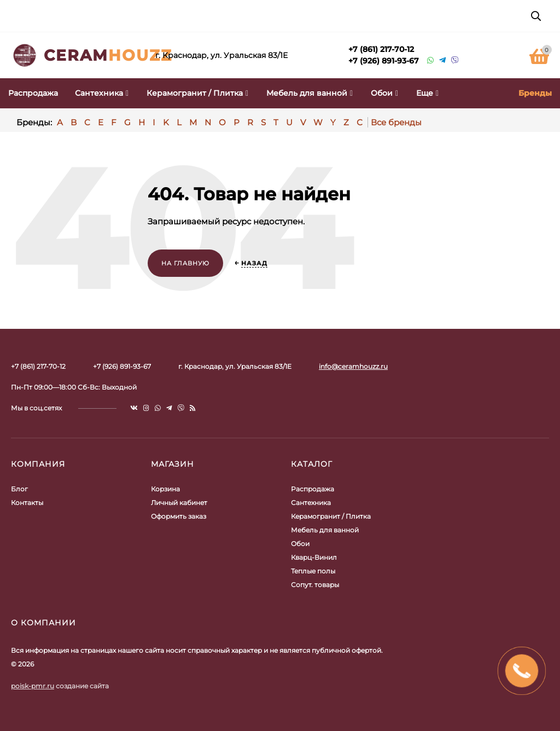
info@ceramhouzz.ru (353, 366)
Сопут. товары (315, 585)
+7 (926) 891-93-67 (383, 61)
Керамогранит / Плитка (331, 516)
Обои (300, 543)
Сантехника (311, 502)
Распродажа (312, 489)
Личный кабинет (179, 502)
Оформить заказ (178, 516)
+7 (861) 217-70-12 (381, 49)
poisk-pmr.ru (32, 686)
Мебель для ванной (325, 530)
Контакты (27, 502)
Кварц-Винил (314, 557)
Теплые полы (313, 571)
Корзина (165, 489)
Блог (19, 489)
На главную (185, 263)
